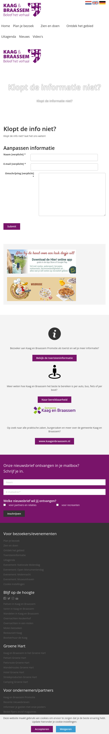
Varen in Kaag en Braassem (18, 608)
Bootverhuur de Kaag (15, 637)
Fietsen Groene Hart (14, 657)
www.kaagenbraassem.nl (54, 441)
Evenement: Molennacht (17, 574)
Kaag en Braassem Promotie (19, 697)
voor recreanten (71, 505)
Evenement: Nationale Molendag (21, 564)
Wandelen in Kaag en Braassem (21, 613)
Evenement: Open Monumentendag (23, 569)
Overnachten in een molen (18, 623)
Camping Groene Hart (15, 682)
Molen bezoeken (12, 628)
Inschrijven (14, 513)
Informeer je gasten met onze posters (24, 707)
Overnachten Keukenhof (17, 618)
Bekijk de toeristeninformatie (54, 358)
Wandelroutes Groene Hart (18, 667)
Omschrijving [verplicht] (19, 175)
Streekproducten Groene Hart (20, 677)
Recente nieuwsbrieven (16, 702)
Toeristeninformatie (14, 555)
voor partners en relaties (23, 505)
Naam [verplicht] (14, 154)
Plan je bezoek (11, 540)
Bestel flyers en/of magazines (19, 711)
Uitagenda (9, 560)
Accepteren (42, 729)
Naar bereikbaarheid (54, 399)
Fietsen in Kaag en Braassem (19, 604)
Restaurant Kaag (12, 632)
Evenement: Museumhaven (18, 579)
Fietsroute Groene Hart (16, 662)
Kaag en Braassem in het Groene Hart (24, 653)
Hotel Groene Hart (13, 672)
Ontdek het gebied (13, 550)
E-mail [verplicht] (14, 164)
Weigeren (66, 729)
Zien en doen (10, 545)
